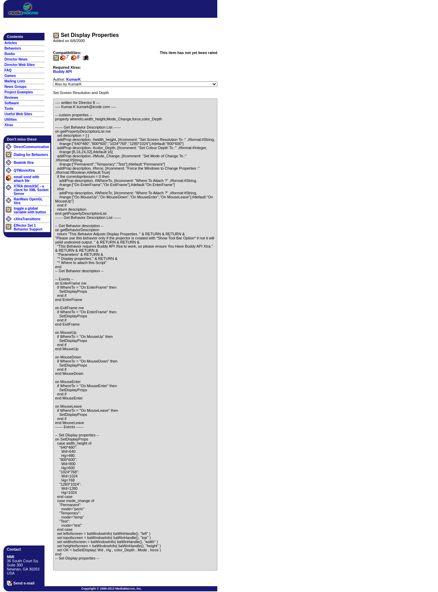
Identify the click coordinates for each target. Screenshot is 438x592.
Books (9, 54)
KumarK (73, 79)
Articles (10, 43)
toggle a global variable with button (30, 210)
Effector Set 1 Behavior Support (28, 227)
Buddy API (62, 71)
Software (11, 103)
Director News (15, 59)
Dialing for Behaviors (31, 155)
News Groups (15, 87)
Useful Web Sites (18, 114)
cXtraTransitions (27, 219)
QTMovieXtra (24, 170)
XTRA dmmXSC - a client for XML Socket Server (31, 190)
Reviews (11, 98)
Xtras (8, 125)
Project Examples (18, 92)
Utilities (10, 119)
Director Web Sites (19, 65)
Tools (8, 108)
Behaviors (12, 48)
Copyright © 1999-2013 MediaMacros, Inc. (111, 588)
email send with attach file (26, 179)
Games (10, 76)
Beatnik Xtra (24, 163)
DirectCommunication (31, 147)
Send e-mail (21, 583)
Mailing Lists (14, 81)
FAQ (8, 70)
